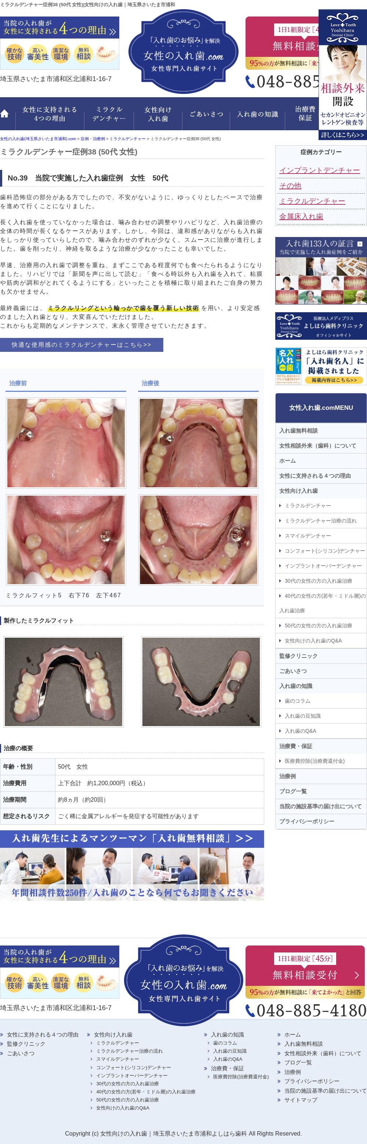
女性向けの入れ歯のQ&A (313, 641)
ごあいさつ (207, 118)
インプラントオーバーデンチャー (323, 566)
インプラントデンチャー (319, 170)
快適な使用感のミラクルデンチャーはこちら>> (82, 345)
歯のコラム (297, 701)
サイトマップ (300, 1100)
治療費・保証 (306, 118)
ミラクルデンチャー (109, 118)
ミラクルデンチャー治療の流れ (321, 521)
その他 (290, 186)
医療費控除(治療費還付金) (315, 761)
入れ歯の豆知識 (303, 716)
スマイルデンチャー (308, 536)
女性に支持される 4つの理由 (49, 118)
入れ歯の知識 (258, 118)
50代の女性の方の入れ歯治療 (318, 626)
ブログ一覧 (293, 791)
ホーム (7, 118)
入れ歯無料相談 (298, 430)
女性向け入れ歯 (159, 118)
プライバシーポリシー (306, 821)
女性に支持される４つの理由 (315, 476)
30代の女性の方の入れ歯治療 (318, 581)
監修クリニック (347, 118)
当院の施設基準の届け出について (320, 806)
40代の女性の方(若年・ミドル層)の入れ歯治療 (322, 603)
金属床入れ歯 (301, 216)
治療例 (287, 776)
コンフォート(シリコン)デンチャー (325, 551)
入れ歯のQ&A (300, 731)
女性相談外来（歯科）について (317, 445)
